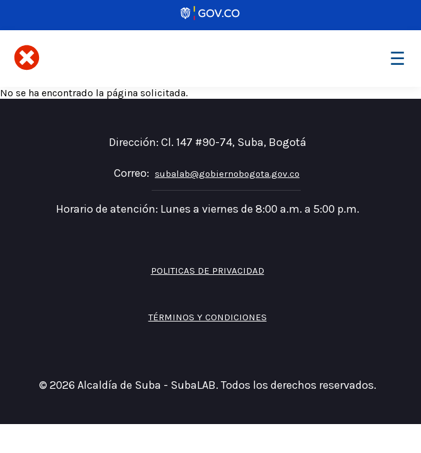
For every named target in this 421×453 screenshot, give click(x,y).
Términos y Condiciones (208, 317)
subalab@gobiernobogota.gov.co (227, 173)
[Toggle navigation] (397, 58)
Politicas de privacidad (207, 270)
